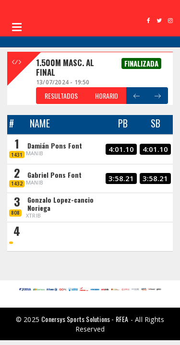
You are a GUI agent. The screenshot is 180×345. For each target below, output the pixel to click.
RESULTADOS (61, 96)
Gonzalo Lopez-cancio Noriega (60, 204)
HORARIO (106, 96)
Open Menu (16, 26)
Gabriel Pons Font (54, 175)
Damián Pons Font (54, 145)
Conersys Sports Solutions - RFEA (84, 319)
